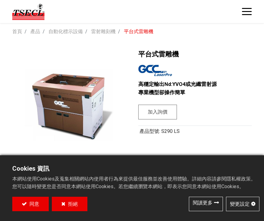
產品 (35, 31)
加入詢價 (157, 112)
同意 (33, 204)
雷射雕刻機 (103, 31)
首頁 (17, 31)
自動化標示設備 (65, 31)
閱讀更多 (202, 203)
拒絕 (72, 204)
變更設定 (240, 204)
